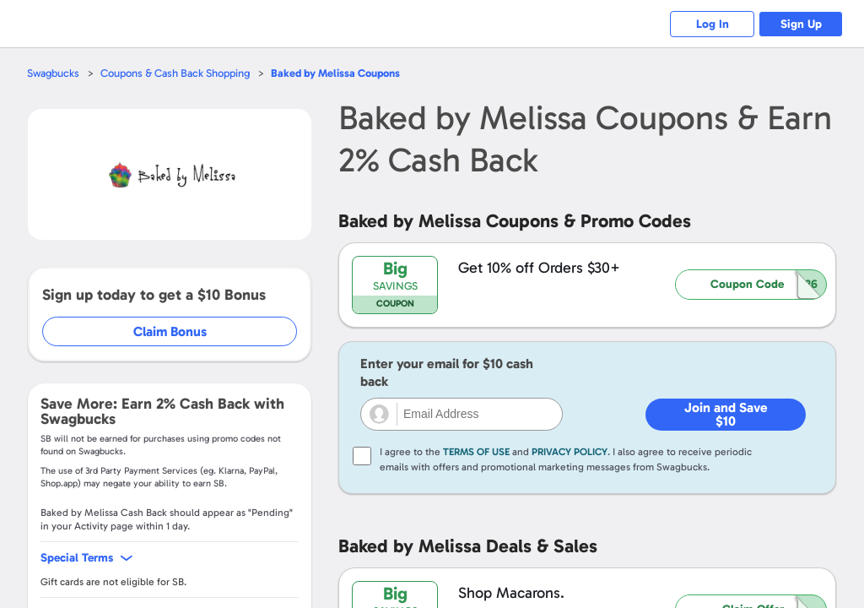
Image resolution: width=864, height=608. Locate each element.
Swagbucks (53, 73)
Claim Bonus (170, 331)
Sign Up (801, 24)
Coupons (335, 73)
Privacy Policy (570, 452)
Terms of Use (476, 452)
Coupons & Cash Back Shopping (175, 73)
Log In (712, 24)
